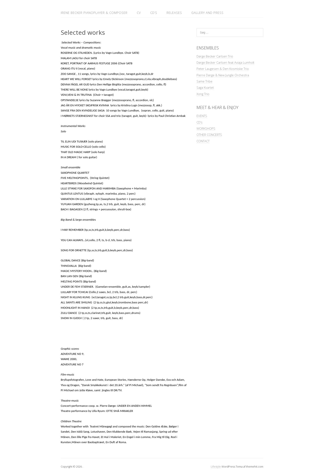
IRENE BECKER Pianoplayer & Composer (94, 13)
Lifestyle (216, 466)
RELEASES (174, 13)
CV (139, 13)
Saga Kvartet (205, 87)
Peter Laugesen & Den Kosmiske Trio (223, 69)
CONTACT (203, 141)
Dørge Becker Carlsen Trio (215, 56)
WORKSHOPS (206, 128)
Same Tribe (204, 81)
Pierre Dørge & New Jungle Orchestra (223, 75)
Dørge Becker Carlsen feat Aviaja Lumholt (225, 62)
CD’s (153, 13)
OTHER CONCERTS (209, 135)
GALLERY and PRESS (207, 13)
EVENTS (202, 116)
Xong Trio (203, 94)
